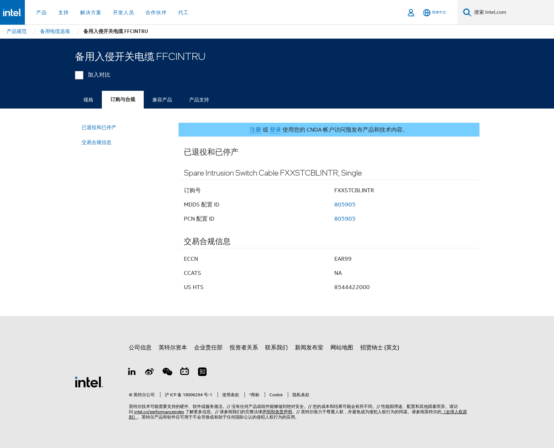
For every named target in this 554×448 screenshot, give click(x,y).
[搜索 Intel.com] (512, 12)
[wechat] (167, 372)
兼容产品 (162, 99)
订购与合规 (122, 99)
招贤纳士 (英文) (379, 347)
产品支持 (199, 99)
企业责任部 (208, 347)
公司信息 (140, 347)
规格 (88, 99)
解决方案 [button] (91, 12)
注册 (255, 129)
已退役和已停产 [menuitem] (99, 127)
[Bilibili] (185, 372)
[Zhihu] (202, 372)
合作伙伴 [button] (156, 12)
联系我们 (276, 347)
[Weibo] (149, 372)
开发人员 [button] (123, 12)
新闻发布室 (309, 347)
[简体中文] (434, 12)
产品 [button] (41, 12)
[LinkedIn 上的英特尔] (132, 372)
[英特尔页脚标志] (89, 381)
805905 (345, 204)
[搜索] (467, 12)
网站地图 (341, 347)
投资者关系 (244, 347)
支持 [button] (63, 12)
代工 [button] (183, 12)
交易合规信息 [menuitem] (96, 142)
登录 (275, 129)
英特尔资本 (173, 347)
